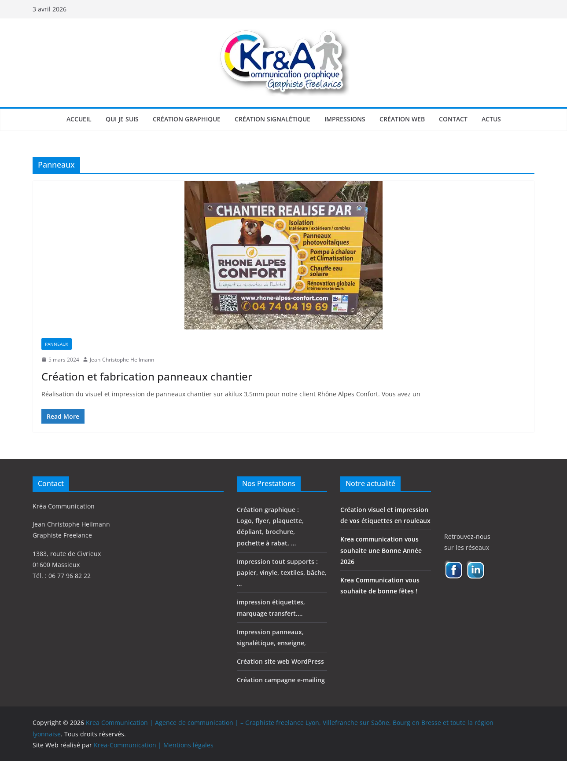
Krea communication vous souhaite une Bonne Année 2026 (381, 550)
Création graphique (187, 119)
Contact (453, 119)
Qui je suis (122, 119)
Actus (491, 119)
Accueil (79, 119)
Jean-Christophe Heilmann (122, 359)
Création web (402, 119)
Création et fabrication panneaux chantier (146, 376)
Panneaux (56, 344)
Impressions (344, 119)
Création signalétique (272, 119)
